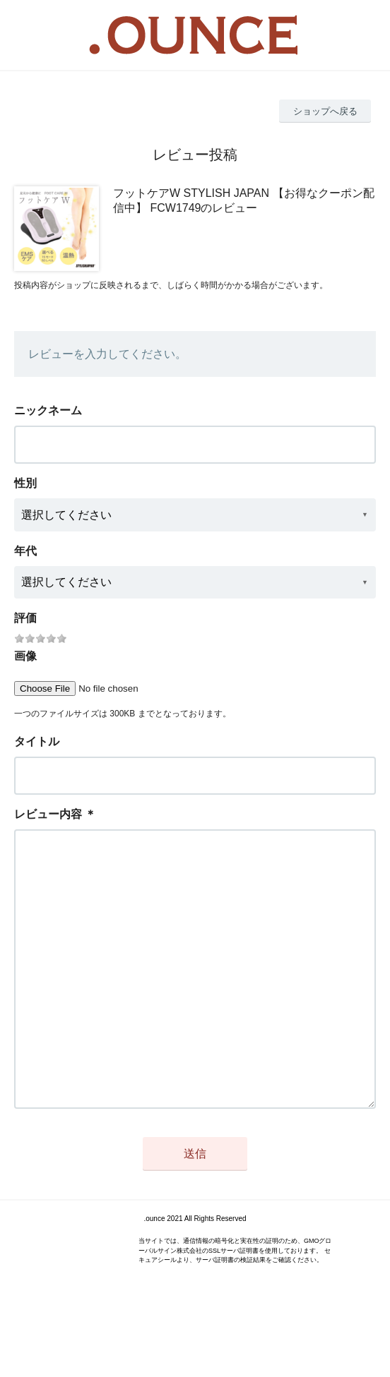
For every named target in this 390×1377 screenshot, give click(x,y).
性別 (25, 483)
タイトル (36, 741)
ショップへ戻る (325, 111)
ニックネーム (48, 410)
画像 (25, 656)
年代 (25, 551)
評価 (25, 618)
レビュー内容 (48, 814)
